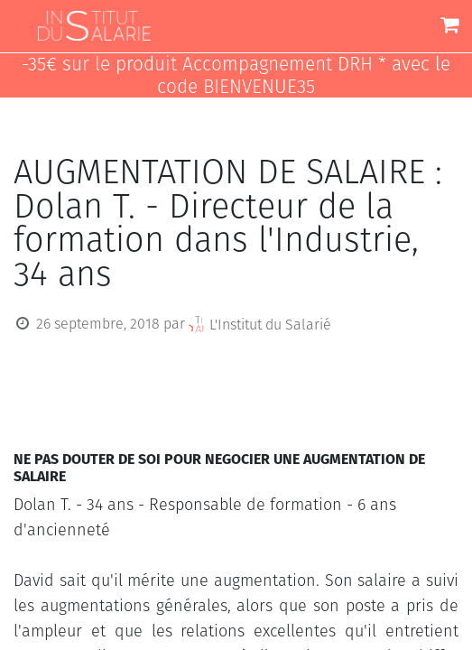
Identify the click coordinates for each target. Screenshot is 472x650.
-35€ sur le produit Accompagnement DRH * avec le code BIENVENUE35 (236, 75)
